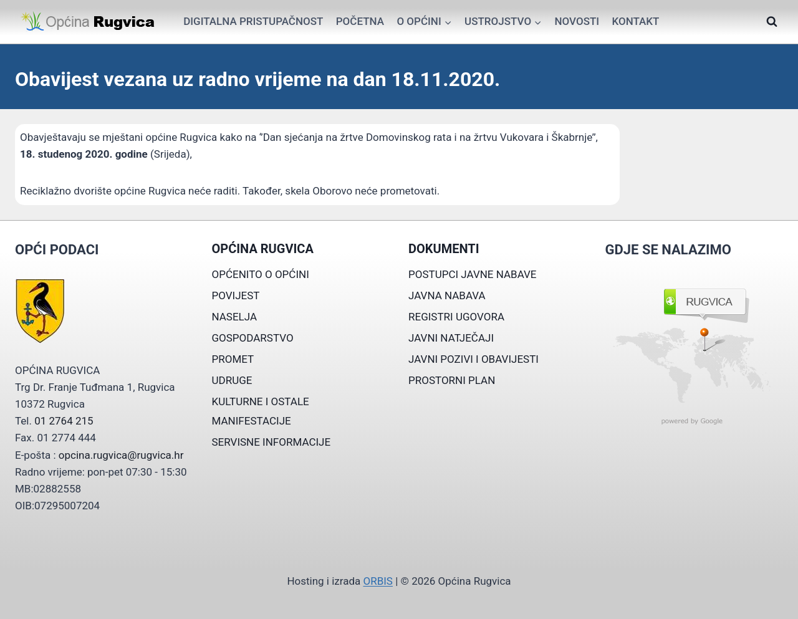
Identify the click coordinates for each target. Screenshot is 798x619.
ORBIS (377, 581)
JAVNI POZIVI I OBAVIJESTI (473, 359)
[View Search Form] (772, 22)
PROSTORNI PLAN (451, 380)
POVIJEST (236, 295)
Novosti (576, 21)
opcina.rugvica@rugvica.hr (121, 455)
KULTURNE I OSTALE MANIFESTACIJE (260, 411)
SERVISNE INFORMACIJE (271, 442)
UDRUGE (232, 380)
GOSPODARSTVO (253, 338)
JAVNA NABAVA (447, 295)
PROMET (233, 359)
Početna (360, 21)
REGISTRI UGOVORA (456, 316)
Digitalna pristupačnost (253, 21)
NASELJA (234, 316)
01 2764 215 (63, 421)
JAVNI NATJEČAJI (451, 338)
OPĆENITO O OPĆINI (260, 274)
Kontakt (635, 21)
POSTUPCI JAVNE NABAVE (472, 274)
